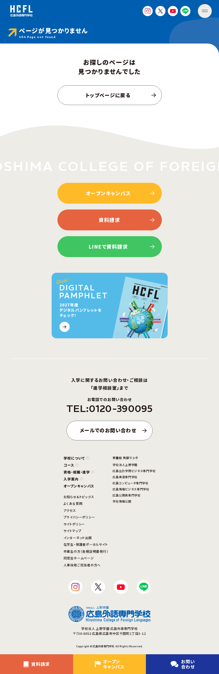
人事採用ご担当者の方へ (82, 565)
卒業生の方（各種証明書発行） (86, 551)
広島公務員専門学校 (126, 495)
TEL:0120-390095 (109, 409)
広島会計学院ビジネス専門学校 (134, 471)
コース (71, 464)
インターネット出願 (78, 537)
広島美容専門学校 (125, 477)
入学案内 (73, 478)
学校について (76, 458)
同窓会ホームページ (79, 558)
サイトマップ (73, 530)
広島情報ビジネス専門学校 (131, 489)
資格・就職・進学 (79, 471)
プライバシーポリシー (79, 517)
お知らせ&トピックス (79, 496)
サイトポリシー (74, 524)
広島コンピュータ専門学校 (130, 483)
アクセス (70, 510)
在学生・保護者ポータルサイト (86, 544)
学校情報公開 (122, 501)
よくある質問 (73, 503)
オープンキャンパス (79, 485)
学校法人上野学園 (125, 464)
